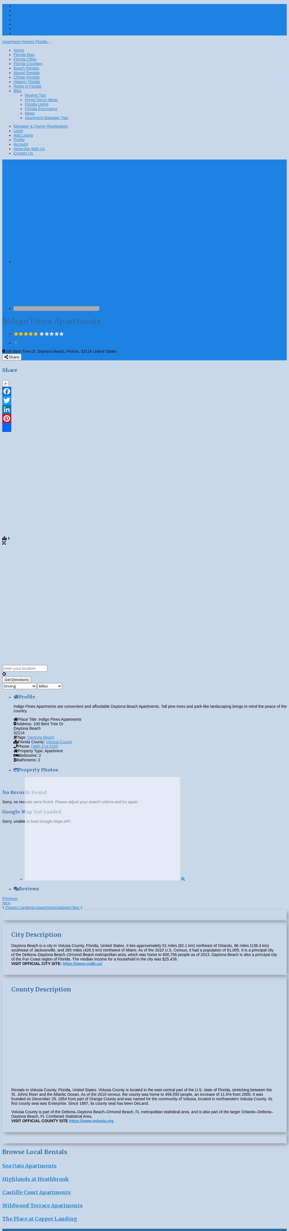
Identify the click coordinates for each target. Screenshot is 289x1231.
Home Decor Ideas (41, 99)
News (30, 113)
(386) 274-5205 (44, 746)
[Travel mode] (19, 686)
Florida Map (24, 54)
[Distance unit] (50, 686)
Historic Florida (27, 81)
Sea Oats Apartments (29, 1166)
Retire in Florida (27, 86)
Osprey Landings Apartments (29, 907)
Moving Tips (35, 95)
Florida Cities (25, 59)
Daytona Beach (40, 737)
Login (18, 10)
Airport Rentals (27, 72)
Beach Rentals (26, 68)
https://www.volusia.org (91, 1121)
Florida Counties (28, 63)
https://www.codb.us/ (82, 963)
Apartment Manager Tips (46, 118)
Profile (19, 19)
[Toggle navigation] (50, 43)
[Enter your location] (24, 668)
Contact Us (23, 33)
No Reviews (24, 338)
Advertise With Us (29, 28)
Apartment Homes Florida (25, 41)
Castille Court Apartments (36, 1192)
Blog (17, 90)
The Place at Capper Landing (39, 1219)
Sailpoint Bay (69, 907)
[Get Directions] (16, 679)
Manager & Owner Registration (41, 6)
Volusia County (112, 308)
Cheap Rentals (27, 77)
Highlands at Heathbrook (35, 1179)
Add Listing (23, 15)
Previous (9, 898)
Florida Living (36, 104)
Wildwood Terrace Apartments (42, 1205)
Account (21, 24)
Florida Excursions (41, 109)
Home (19, 50)
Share (12, 357)
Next (6, 903)
